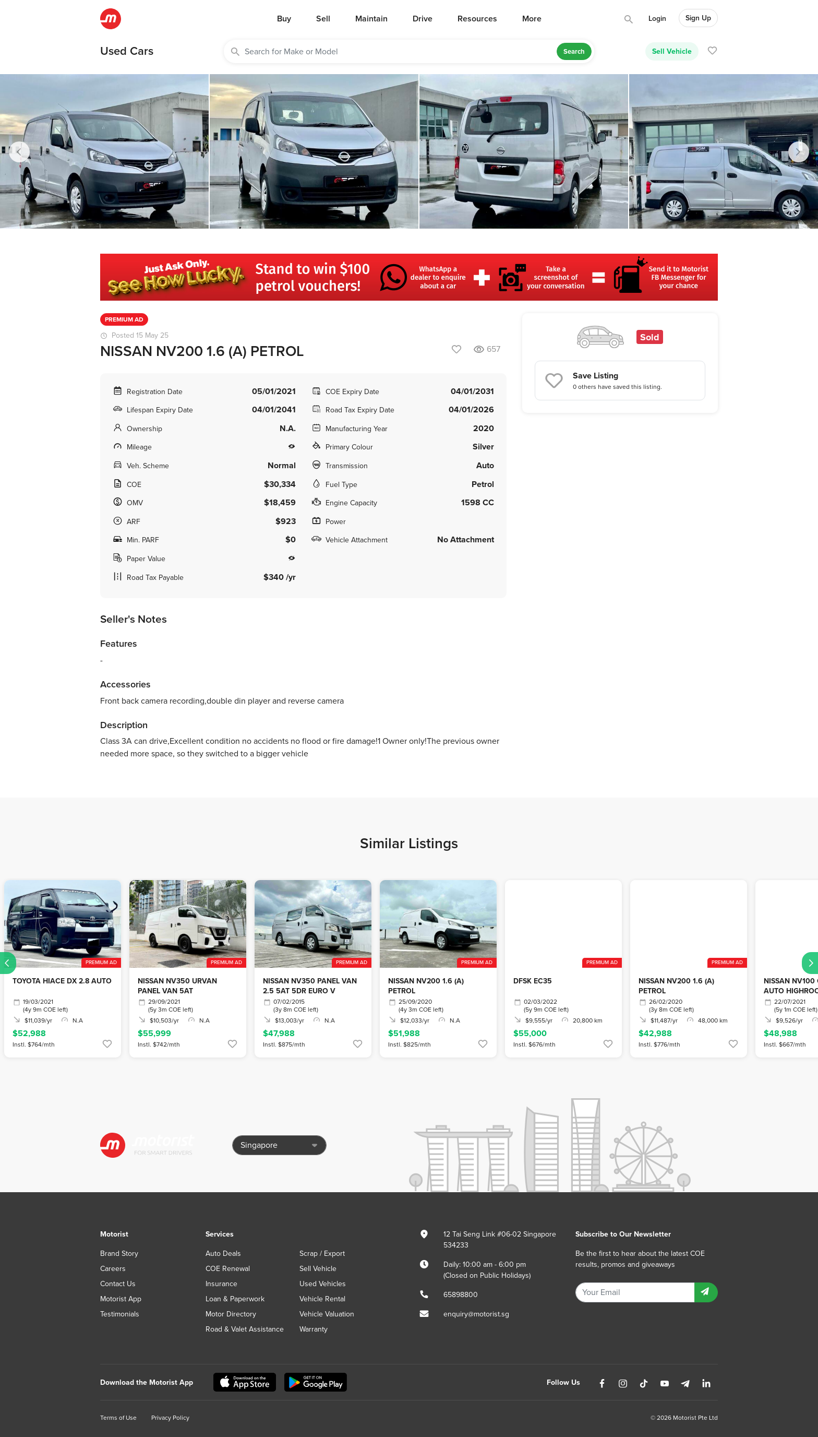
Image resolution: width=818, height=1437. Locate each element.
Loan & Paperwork (235, 1299)
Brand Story (119, 1253)
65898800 (460, 1294)
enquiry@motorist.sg (476, 1314)
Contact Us (118, 1283)
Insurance (221, 1283)
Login (657, 18)
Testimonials (119, 1314)
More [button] (532, 19)
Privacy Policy (170, 1417)
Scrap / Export (322, 1253)
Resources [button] (477, 19)
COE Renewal (228, 1268)
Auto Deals (223, 1253)
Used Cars (126, 51)
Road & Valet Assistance (245, 1329)
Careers (113, 1268)
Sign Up (698, 18)
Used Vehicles (322, 1283)
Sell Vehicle (672, 51)
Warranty (313, 1329)
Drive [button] (422, 19)
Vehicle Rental (322, 1299)
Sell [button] (323, 19)
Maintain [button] (371, 19)
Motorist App (120, 1299)
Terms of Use (118, 1417)
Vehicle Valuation (326, 1314)
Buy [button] (284, 19)
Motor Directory (231, 1314)
